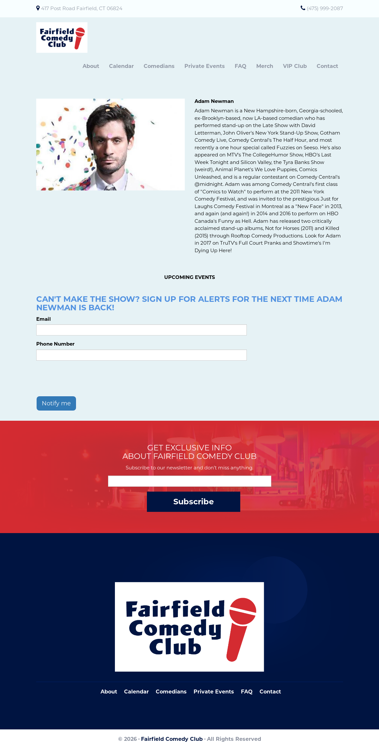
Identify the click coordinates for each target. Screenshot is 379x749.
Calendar (121, 66)
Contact (327, 66)
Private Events (204, 66)
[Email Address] (189, 481)
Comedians (159, 66)
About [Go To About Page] (109, 692)
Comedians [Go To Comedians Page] (171, 692)
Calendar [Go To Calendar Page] (136, 692)
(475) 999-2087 (325, 8)
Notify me (56, 403)
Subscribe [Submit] (193, 501)
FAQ (240, 66)
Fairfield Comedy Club (172, 739)
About (91, 66)
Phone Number (55, 344)
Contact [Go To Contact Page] (270, 692)
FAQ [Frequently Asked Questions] (247, 692)
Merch (264, 66)
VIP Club (295, 66)
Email (43, 319)
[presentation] (85, 378)
